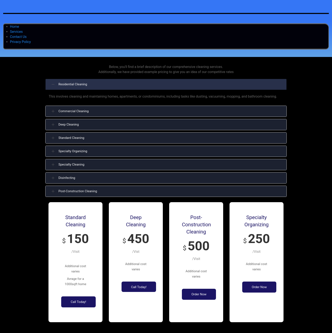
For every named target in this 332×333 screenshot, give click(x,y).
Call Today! (78, 302)
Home (14, 27)
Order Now (198, 294)
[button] (166, 84)
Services (16, 32)
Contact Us (18, 37)
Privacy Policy (20, 42)
